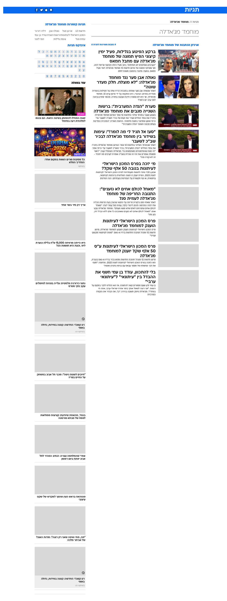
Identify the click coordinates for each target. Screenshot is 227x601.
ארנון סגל (64, 31)
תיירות (100, 3)
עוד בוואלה (75, 83)
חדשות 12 (77, 31)
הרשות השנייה (51, 35)
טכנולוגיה (87, 3)
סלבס (140, 3)
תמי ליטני (36, 39)
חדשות (173, 3)
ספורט (161, 3)
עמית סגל (77, 39)
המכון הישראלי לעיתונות (70, 35)
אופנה (75, 3)
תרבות (150, 3)
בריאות (111, 3)
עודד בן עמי (37, 35)
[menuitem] (171, 3)
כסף (131, 3)
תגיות (192, 22)
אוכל (121, 3)
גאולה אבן (51, 31)
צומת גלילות (56, 39)
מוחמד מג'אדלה (176, 22)
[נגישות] (5, 3)
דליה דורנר (37, 31)
